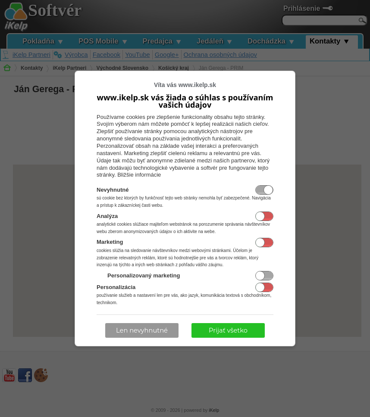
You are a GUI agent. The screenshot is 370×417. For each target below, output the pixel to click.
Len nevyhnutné (142, 330)
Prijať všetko (228, 330)
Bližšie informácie (139, 174)
